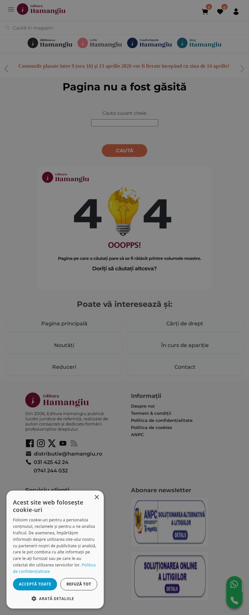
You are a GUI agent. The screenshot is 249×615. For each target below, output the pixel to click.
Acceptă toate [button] (35, 584)
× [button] (96, 497)
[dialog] (55, 550)
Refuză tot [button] (78, 584)
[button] (55, 598)
